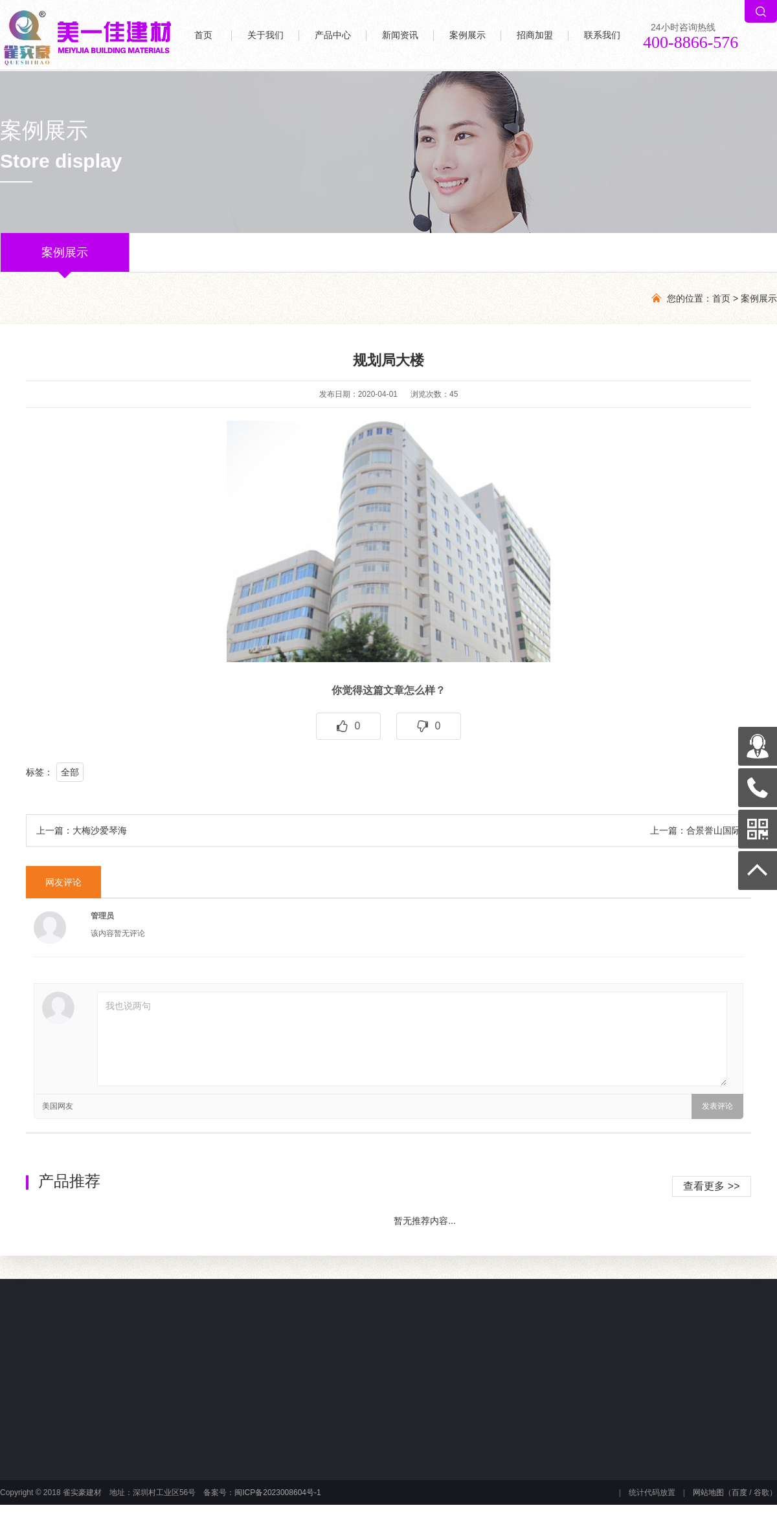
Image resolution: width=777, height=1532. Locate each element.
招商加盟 (535, 35)
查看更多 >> (711, 1186)
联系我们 (602, 35)
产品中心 (333, 35)
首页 (203, 35)
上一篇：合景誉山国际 (695, 830)
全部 (70, 772)
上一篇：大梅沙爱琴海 (81, 830)
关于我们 (265, 35)
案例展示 (467, 35)
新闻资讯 (400, 35)
